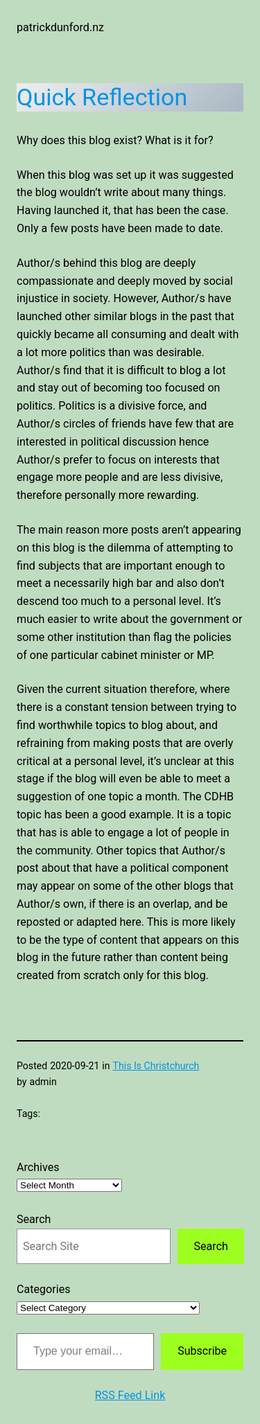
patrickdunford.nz (60, 27)
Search (34, 1219)
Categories (44, 1289)
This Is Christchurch (156, 1065)
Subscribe (202, 1350)
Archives (38, 1167)
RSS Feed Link (130, 1395)
